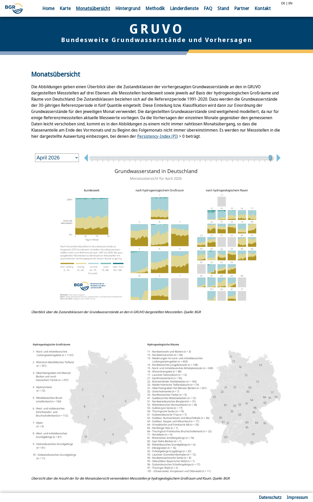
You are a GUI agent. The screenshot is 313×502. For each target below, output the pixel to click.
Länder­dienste (184, 8)
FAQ (208, 8)
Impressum (297, 497)
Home (48, 8)
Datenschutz (270, 497)
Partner (241, 8)
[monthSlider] (181, 157)
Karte (65, 8)
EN (290, 3)
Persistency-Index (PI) (157, 136)
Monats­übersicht (93, 8)
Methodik (155, 8)
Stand (223, 8)
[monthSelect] (57, 157)
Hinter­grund (127, 8)
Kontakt (262, 8)
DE (283, 3)
